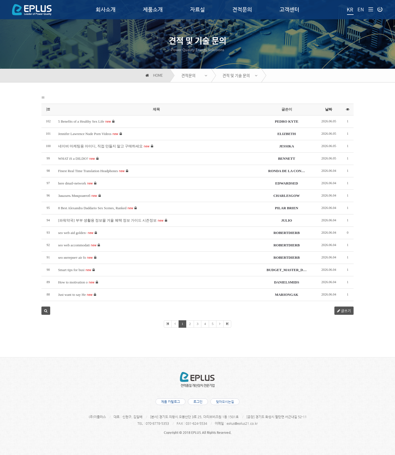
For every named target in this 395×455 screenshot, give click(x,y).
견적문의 (242, 9)
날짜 (328, 109)
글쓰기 (344, 310)
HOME (154, 75)
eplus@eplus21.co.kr (242, 423)
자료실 (197, 9)
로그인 (197, 402)
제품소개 (153, 9)
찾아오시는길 (226, 402)
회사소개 (105, 9)
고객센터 (289, 9)
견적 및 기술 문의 (236, 75)
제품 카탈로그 (169, 402)
